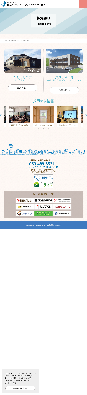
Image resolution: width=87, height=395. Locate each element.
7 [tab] (48, 128)
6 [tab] (46, 128)
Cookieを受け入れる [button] (20, 388)
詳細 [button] (14, 383)
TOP (5, 40)
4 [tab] (41, 128)
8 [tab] (51, 128)
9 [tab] (53, 128)
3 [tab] (39, 128)
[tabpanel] (43, 116)
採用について (15, 40)
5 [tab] (43, 128)
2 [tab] (36, 128)
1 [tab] (34, 128)
